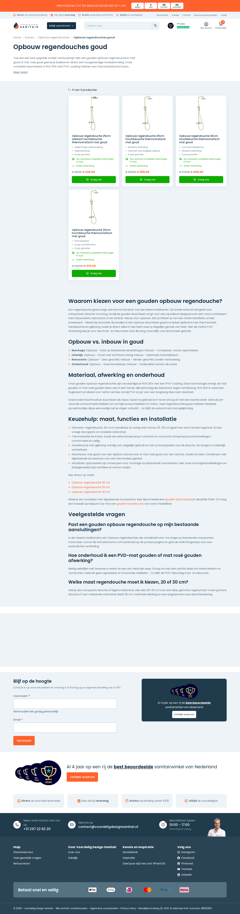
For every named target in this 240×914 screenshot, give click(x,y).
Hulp (16, 847)
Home (17, 37)
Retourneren (21, 863)
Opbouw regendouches (54, 37)
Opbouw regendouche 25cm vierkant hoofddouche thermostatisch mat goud (91, 139)
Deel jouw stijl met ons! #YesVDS (144, 863)
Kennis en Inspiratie (138, 847)
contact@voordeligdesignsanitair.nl (108, 826)
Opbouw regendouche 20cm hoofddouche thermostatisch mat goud (92, 233)
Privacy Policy (128, 908)
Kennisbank (162, 15)
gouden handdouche (130, 504)
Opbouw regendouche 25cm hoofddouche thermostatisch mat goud (146, 139)
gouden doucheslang (179, 499)
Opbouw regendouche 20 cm (91, 482)
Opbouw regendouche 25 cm (91, 487)
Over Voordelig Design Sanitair (92, 847)
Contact (186, 15)
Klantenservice (23, 852)
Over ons (74, 852)
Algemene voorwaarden (104, 908)
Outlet (224, 15)
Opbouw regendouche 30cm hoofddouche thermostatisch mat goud (199, 139)
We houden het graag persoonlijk (35, 711)
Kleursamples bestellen (206, 15)
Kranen (29, 37)
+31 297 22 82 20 (37, 829)
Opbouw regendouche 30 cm (91, 492)
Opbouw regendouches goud (94, 37)
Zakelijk (175, 15)
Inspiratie (129, 858)
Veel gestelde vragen (27, 858)
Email (18, 720)
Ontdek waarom (184, 714)
